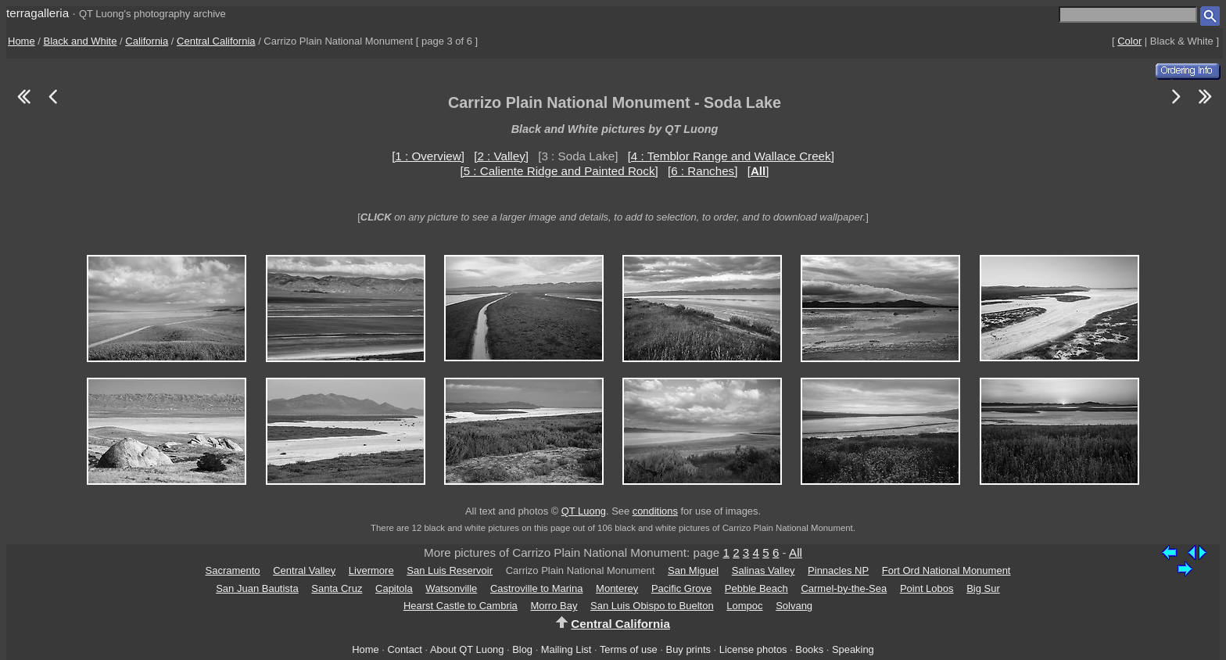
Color (1129, 41)
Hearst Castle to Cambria (460, 606)
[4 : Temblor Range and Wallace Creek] (731, 156)
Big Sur (983, 588)
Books (809, 649)
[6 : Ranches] (703, 171)
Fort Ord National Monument (946, 570)
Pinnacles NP (838, 570)
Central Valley (304, 570)
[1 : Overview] (428, 156)
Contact (404, 649)
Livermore (371, 570)
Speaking (853, 649)
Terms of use (629, 649)
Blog (522, 649)
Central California (216, 41)
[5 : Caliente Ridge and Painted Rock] (559, 171)
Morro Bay (553, 606)
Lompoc (744, 606)
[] (758, 171)
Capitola (394, 588)
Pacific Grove (681, 588)
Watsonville (451, 588)
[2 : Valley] (501, 156)
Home (21, 41)
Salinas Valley (763, 570)
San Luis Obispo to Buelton (652, 606)
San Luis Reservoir (450, 570)
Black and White (80, 41)
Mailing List (566, 649)
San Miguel (693, 570)
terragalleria (37, 13)
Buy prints (688, 649)
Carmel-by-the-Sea (844, 588)
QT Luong (583, 511)
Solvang (794, 606)
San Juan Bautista (257, 588)
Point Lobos (927, 588)
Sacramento (233, 570)
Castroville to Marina (536, 588)
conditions (655, 511)
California (146, 41)
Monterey (617, 588)
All (795, 552)
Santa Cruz (336, 588)
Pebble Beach (756, 588)
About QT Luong (467, 649)
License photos (753, 649)
